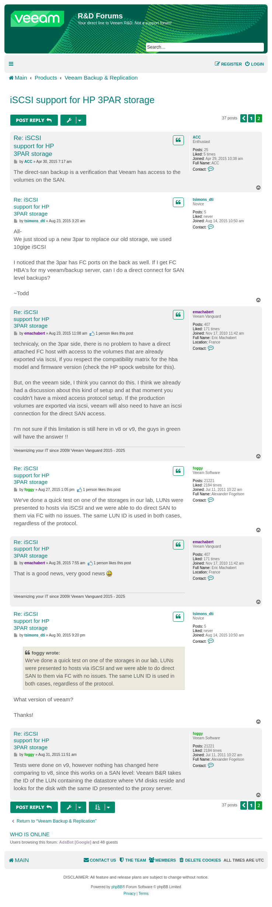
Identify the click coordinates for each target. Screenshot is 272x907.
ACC (197, 137)
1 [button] (251, 118)
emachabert (203, 312)
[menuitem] (254, 64)
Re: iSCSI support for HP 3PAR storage (34, 146)
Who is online (29, 834)
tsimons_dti (203, 200)
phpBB (116, 887)
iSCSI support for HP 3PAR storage (82, 100)
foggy (198, 468)
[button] (243, 118)
